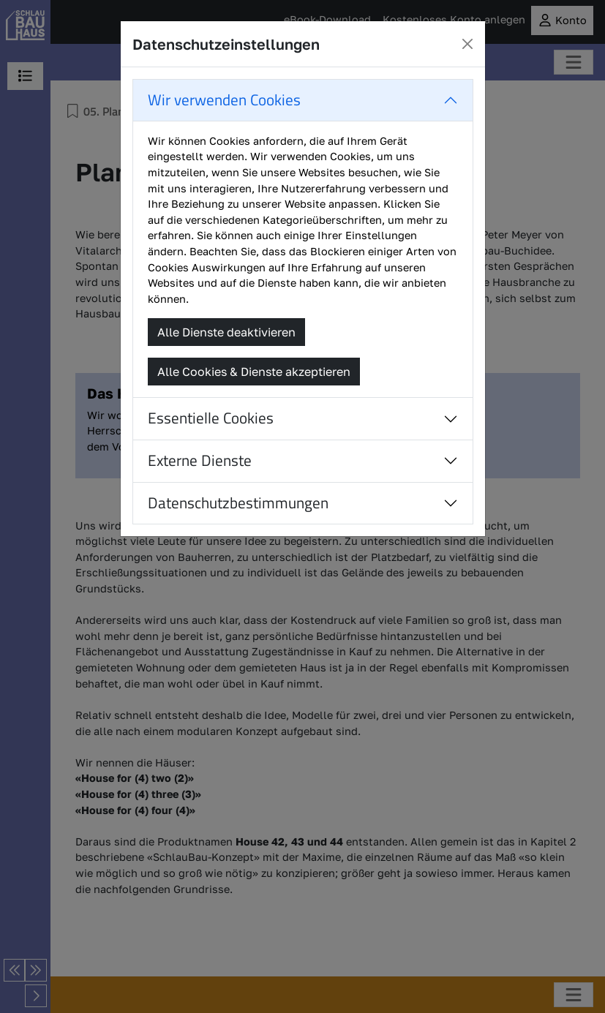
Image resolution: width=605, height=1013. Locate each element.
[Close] (467, 44)
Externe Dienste (200, 460)
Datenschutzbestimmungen (238, 503)
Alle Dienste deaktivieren (226, 332)
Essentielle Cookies (211, 418)
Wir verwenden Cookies (224, 100)
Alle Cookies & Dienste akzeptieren (253, 371)
